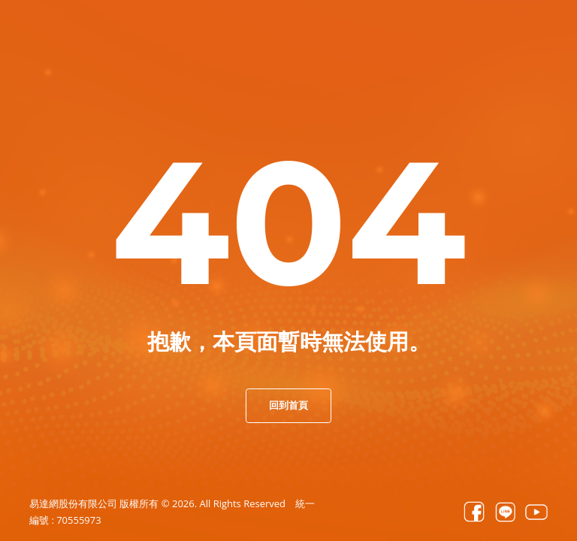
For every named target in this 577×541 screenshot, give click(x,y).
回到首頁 (288, 405)
